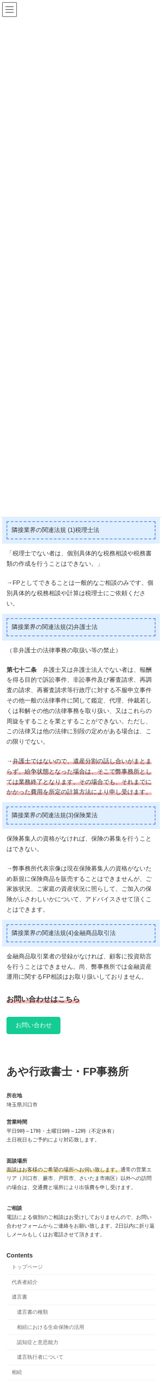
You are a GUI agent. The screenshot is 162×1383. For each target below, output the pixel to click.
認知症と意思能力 (37, 1342)
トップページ (27, 1267)
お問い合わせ (34, 1025)
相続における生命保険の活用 (50, 1327)
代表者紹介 (25, 1282)
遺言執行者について (40, 1357)
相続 (17, 1373)
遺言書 (19, 1297)
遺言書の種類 (32, 1312)
